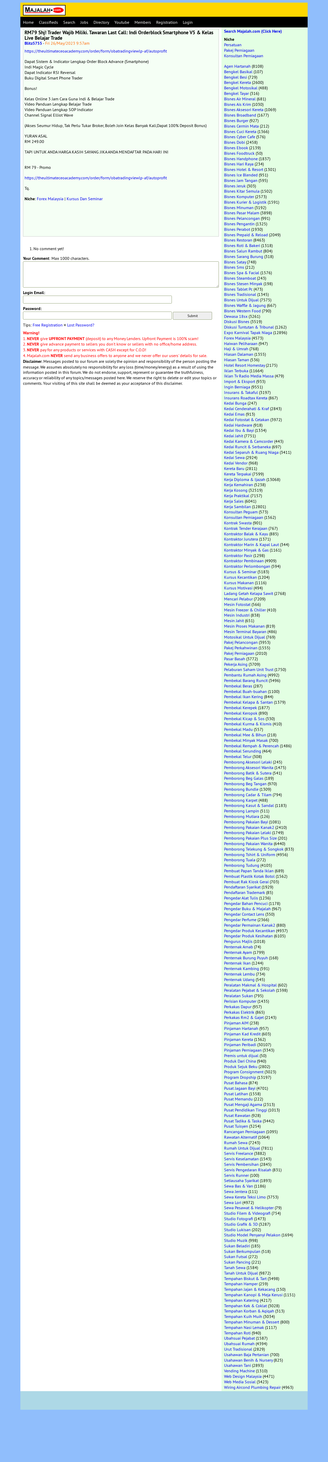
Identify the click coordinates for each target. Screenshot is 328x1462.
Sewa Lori (232, 1202)
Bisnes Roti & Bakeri (242, 245)
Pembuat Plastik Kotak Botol (249, 876)
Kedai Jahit (233, 435)
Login (188, 22)
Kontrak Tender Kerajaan (245, 528)
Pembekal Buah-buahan (245, 691)
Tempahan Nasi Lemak (244, 1327)
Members (142, 22)
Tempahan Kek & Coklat (245, 1305)
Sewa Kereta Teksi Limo (245, 1197)
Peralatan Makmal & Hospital (250, 985)
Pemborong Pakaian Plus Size (250, 838)
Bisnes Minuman (239, 207)
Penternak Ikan (237, 963)
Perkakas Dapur (237, 1006)
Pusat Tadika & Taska (243, 1120)
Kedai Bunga (235, 403)
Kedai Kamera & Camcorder (248, 441)
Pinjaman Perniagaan (243, 1050)
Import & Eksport (239, 381)
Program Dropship (240, 1077)
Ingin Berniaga (237, 386)
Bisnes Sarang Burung (243, 256)
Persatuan (233, 44)
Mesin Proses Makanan (244, 626)
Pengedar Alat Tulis (241, 898)
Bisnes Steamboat (240, 278)
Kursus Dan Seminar (85, 198)
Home (28, 22)
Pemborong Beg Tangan (245, 783)
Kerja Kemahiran (238, 484)
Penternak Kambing (241, 968)
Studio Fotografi (238, 1218)
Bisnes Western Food (242, 310)
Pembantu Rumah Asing (245, 675)
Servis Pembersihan (241, 1164)
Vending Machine (239, 1370)
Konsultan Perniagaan (243, 55)
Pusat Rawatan (237, 1115)
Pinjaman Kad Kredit (242, 1033)
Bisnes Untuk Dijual (241, 299)
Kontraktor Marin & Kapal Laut (251, 544)
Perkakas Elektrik (239, 1012)
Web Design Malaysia (243, 1376)
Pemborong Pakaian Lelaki (247, 832)
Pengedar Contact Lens (244, 914)
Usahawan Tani (237, 1365)
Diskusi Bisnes (236, 321)
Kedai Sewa (234, 457)
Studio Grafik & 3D (241, 1224)
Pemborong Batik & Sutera (248, 773)
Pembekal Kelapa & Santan (248, 702)
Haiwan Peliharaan (240, 343)
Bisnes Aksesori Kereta (243, 109)
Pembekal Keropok (240, 713)
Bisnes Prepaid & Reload (246, 234)
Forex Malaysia (50, 198)
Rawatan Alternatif (240, 1137)
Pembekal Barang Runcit (246, 680)
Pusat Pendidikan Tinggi (245, 1110)
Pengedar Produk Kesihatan (248, 935)
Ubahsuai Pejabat (239, 1338)
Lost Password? (80, 325)
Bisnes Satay (235, 262)
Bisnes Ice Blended (241, 174)
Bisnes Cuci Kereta (240, 131)
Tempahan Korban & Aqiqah (249, 1311)
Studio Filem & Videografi (247, 1213)
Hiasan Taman (236, 359)
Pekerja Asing (236, 664)
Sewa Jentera (235, 1191)
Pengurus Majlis (238, 941)
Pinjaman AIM (236, 1022)
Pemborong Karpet (240, 800)
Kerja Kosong (236, 490)
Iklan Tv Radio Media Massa (249, 376)
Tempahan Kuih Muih (243, 1316)
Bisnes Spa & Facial (241, 272)
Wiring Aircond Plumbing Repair (252, 1387)
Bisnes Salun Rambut (243, 251)
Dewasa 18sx (236, 316)
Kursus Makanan (239, 582)
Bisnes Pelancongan (242, 218)
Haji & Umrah (236, 348)
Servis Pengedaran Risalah (247, 1169)
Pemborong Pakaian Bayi (246, 821)
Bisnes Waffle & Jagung (245, 305)
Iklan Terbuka (236, 370)
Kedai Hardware (238, 425)
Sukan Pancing (237, 1262)
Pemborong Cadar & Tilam (248, 794)
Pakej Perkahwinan (240, 647)
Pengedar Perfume (240, 919)
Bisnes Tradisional (240, 294)
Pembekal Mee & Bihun (245, 734)
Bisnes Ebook (236, 147)
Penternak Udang (239, 979)
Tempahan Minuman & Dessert (251, 1322)
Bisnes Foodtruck (239, 153)
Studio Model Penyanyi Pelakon (252, 1234)
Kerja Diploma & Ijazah (244, 479)
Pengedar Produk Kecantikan (249, 930)
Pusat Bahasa (236, 1082)
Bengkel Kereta (237, 82)
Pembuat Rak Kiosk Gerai (246, 881)
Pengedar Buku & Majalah (247, 908)
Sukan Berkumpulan (242, 1251)
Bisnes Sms (234, 267)
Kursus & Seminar (240, 571)
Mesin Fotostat (237, 604)
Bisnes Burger (236, 120)
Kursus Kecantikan (240, 577)
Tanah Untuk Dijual (241, 1273)
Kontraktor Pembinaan (244, 560)
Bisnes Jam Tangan (240, 180)
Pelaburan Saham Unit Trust (248, 669)
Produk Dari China (240, 1061)
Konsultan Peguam (241, 511)
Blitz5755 (33, 43)
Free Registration (48, 325)
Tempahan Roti (237, 1332)
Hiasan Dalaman (238, 354)
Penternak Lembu (239, 974)
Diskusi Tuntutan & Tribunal (249, 327)
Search (69, 22)
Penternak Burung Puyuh (246, 957)
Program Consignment (243, 1071)
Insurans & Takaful (241, 392)
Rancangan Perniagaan (244, 1131)
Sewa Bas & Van (238, 1186)
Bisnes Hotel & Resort (243, 169)
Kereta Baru (234, 468)
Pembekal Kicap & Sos (244, 718)
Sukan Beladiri (237, 1245)
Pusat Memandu (238, 1099)
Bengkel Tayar (236, 93)
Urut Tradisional (238, 1349)
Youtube (121, 22)
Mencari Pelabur (238, 598)
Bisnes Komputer (239, 196)
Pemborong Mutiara (241, 816)
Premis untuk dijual (241, 1055)
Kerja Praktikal (236, 495)
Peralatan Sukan (238, 995)
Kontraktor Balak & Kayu (246, 533)
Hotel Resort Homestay (244, 365)
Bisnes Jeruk (235, 185)
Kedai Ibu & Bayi (239, 430)
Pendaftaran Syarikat (242, 887)
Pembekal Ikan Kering (243, 696)
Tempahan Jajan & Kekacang (249, 1289)
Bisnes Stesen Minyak (243, 283)
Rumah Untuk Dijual (242, 1148)
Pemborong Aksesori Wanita (248, 767)
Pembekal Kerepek (240, 707)
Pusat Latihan (236, 1093)
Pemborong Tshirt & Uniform (249, 854)
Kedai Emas (234, 414)
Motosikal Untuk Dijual (244, 637)
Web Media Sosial (240, 1381)
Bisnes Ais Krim (237, 104)
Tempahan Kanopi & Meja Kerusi (253, 1294)
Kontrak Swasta (238, 522)
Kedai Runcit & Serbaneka (247, 446)
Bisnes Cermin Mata (241, 126)
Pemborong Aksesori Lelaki (248, 762)
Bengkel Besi (235, 77)
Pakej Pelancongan (241, 642)
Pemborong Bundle (241, 789)
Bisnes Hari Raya (239, 164)
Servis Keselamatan (241, 1158)
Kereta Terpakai (237, 474)
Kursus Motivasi (238, 587)
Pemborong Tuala (239, 859)
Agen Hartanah (237, 66)
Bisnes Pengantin (239, 223)
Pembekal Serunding (242, 751)
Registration (167, 22)
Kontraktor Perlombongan (247, 566)
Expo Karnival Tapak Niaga (248, 332)
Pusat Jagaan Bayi (239, 1088)
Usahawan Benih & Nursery (248, 1360)
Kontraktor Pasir (238, 555)
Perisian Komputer (240, 1001)
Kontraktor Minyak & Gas (246, 550)
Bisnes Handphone (241, 158)
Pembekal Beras (238, 686)
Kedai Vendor (236, 463)
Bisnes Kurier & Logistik (245, 202)
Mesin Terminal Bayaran (245, 631)
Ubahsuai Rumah (239, 1343)
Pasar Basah (234, 658)
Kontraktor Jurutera (241, 539)
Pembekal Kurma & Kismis (248, 723)
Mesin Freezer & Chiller (245, 609)
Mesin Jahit (234, 620)
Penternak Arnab (238, 946)
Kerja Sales (234, 501)
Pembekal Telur (237, 756)
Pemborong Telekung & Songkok (254, 849)
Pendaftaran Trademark (244, 892)
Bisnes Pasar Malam (241, 212)
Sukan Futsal (235, 1256)
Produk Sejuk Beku (240, 1066)
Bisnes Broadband (240, 115)
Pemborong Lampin (241, 810)
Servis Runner (236, 1175)
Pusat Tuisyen (236, 1126)
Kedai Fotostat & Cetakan (246, 419)
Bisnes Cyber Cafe (239, 136)
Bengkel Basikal (238, 71)
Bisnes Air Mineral (240, 98)
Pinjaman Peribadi (240, 1044)
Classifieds (48, 22)
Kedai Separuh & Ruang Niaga (251, 452)
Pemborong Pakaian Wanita (248, 843)
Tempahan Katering (241, 1300)
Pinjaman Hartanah (241, 1028)
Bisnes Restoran (238, 240)
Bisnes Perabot (237, 229)
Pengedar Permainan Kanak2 (249, 925)
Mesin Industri (237, 615)
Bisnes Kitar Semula (242, 191)
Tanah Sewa (234, 1267)
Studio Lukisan (237, 1229)
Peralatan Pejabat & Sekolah (249, 990)
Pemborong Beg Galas (243, 778)
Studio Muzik (236, 1240)
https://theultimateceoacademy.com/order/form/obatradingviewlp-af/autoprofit (96, 51)
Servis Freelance (238, 1153)
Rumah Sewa (236, 1142)
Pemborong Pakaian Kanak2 (249, 827)
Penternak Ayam (238, 952)
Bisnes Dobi (234, 142)
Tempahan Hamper (241, 1283)
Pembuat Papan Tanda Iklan (249, 870)
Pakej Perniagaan (239, 50)
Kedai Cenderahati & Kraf (246, 408)
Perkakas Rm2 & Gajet (244, 1017)
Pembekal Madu (238, 729)
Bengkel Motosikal (240, 87)
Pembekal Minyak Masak (246, 740)
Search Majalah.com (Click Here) (253, 31)
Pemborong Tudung (241, 865)
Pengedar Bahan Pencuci (246, 903)
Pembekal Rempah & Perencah (251, 745)
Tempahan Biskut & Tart (245, 1278)
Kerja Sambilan (237, 506)
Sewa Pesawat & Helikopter (249, 1207)
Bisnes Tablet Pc (238, 289)
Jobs (84, 22)
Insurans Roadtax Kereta (245, 397)
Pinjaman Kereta (238, 1039)
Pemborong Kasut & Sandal (249, 805)
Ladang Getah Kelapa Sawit (248, 593)
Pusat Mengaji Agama (243, 1104)
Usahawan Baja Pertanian (246, 1354)
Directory (101, 22)
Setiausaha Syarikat (241, 1180)
